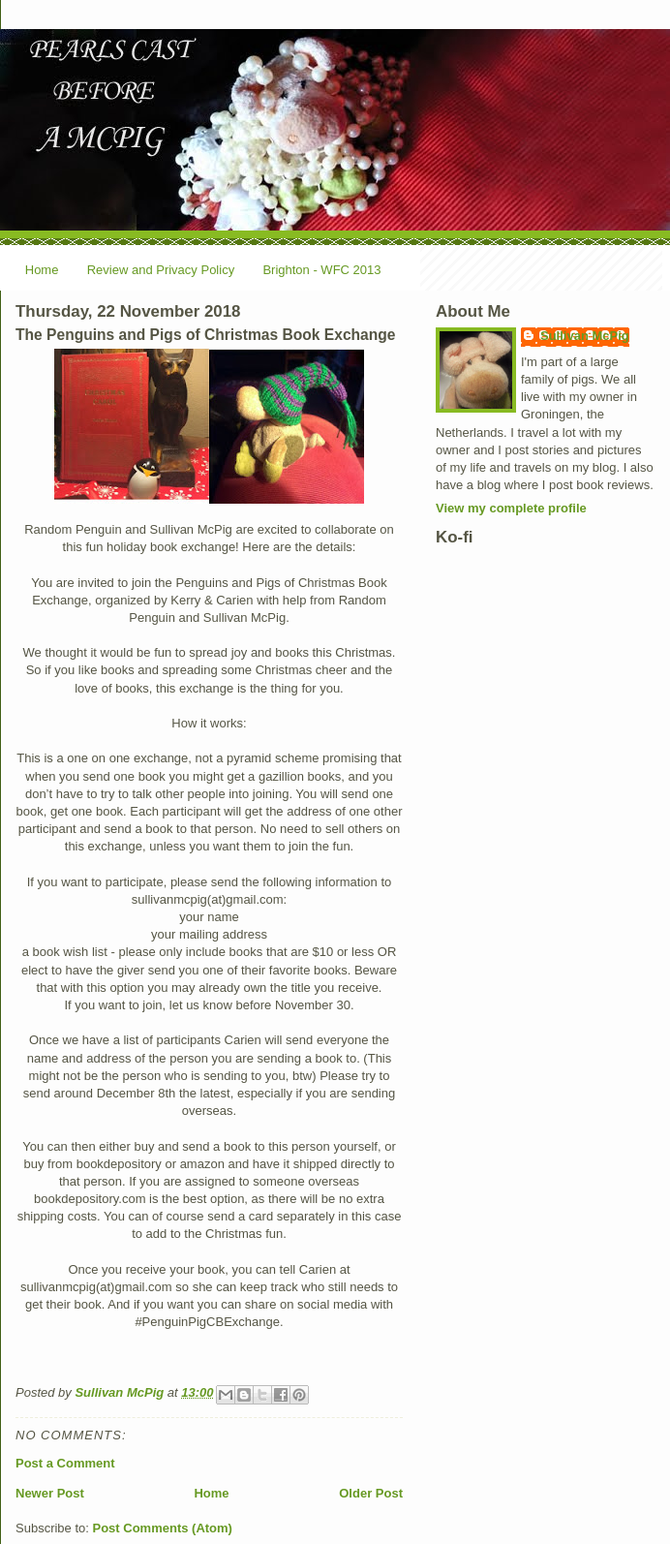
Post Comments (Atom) (162, 1528)
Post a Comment (65, 1463)
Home (42, 269)
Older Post (371, 1493)
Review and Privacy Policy (160, 269)
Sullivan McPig (584, 335)
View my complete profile (511, 508)
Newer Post (49, 1493)
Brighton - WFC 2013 (321, 269)
